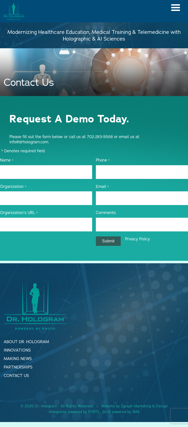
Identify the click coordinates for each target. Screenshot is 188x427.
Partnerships (18, 367)
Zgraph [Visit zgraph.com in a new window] (127, 406)
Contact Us (16, 375)
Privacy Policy (137, 238)
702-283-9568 (100, 136)
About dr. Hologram (26, 341)
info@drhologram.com (28, 141)
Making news (18, 358)
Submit (108, 241)
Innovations (17, 350)
